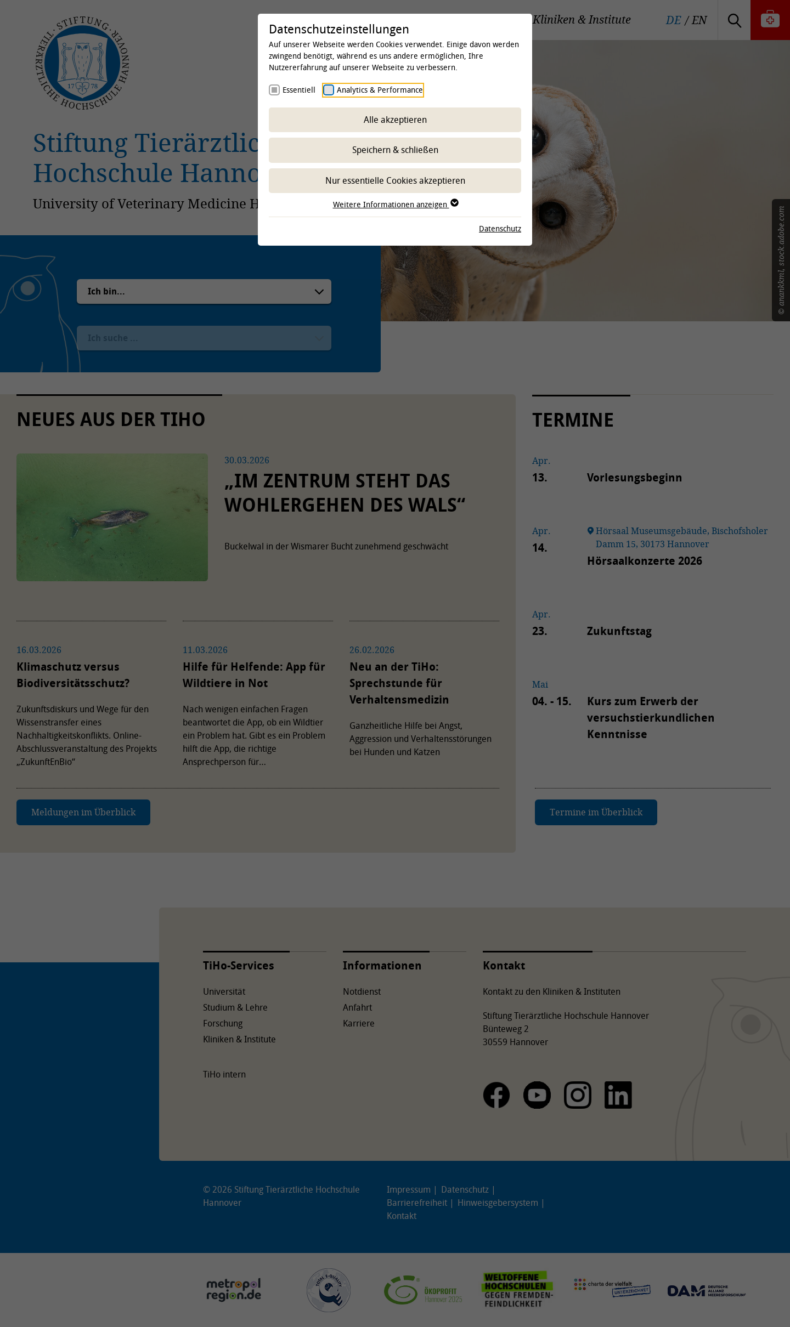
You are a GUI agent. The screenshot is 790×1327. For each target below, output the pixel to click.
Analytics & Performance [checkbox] (380, 89)
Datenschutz (500, 228)
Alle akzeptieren (395, 120)
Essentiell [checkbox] (299, 89)
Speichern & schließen (395, 150)
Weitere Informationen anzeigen (395, 204)
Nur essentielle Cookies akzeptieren (395, 180)
